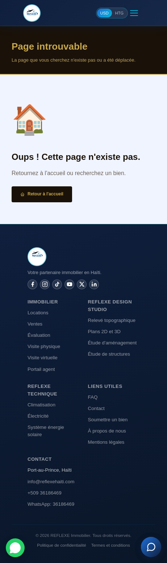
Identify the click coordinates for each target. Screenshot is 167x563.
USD (104, 13)
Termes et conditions (110, 545)
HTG (119, 13)
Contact (96, 408)
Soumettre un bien (108, 419)
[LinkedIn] (94, 284)
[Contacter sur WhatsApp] (15, 547)
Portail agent (41, 369)
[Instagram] (45, 284)
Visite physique (44, 346)
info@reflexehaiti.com (51, 481)
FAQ (93, 397)
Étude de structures (109, 354)
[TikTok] (57, 284)
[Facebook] (32, 284)
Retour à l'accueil (41, 193)
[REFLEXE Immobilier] (32, 13)
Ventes (35, 324)
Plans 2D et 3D (104, 331)
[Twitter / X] (82, 284)
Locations (38, 312)
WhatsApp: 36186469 (51, 504)
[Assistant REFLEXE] (151, 547)
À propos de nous (107, 431)
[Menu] (134, 13)
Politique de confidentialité (61, 545)
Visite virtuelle (43, 357)
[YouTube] (69, 284)
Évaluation (39, 335)
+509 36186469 (45, 493)
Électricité (38, 416)
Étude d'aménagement (112, 342)
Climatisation (41, 404)
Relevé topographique (112, 320)
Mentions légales (106, 442)
